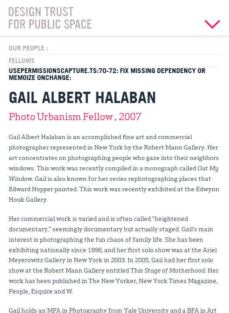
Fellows (22, 60)
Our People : (28, 47)
